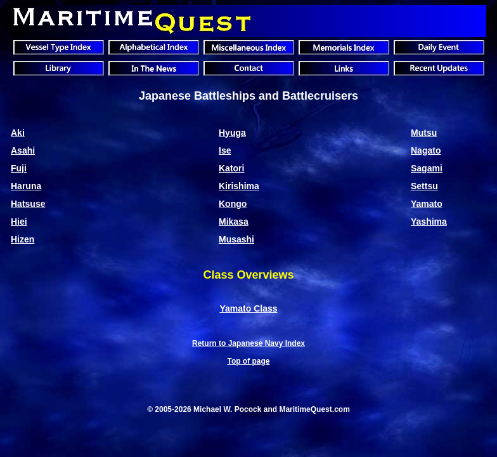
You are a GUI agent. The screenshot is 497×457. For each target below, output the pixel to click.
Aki (18, 133)
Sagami (426, 168)
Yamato (426, 204)
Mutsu (424, 133)
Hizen (22, 239)
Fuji (19, 168)
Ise (225, 150)
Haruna (26, 186)
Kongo (233, 204)
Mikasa (233, 221)
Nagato (426, 150)
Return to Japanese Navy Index (248, 343)
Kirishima (239, 186)
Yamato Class (248, 308)
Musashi (236, 239)
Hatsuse (28, 204)
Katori (231, 168)
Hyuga (232, 133)
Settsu (424, 186)
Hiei (19, 221)
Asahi (23, 150)
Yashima (429, 221)
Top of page (248, 361)
